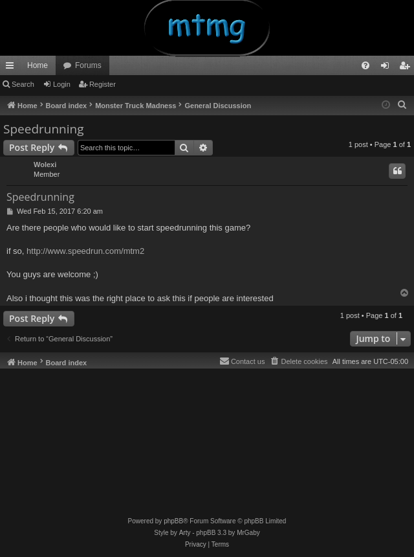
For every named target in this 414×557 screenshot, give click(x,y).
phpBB (173, 521)
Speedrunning (43, 128)
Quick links (12, 68)
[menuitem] (365, 65)
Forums (88, 65)
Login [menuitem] (388, 68)
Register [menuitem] (407, 68)
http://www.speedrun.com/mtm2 (85, 251)
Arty (185, 532)
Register (102, 84)
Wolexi (45, 164)
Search (23, 84)
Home (37, 65)
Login (62, 84)
